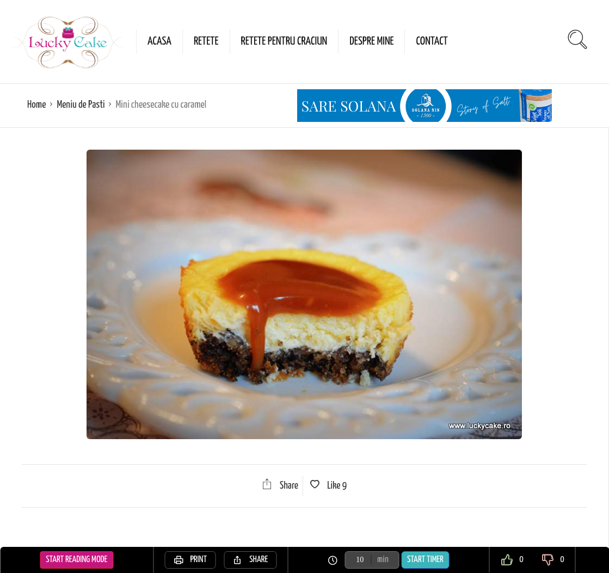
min (383, 559)
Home (36, 105)
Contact (431, 41)
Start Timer (425, 559)
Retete (206, 41)
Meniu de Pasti (80, 105)
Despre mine (371, 41)
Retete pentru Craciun (284, 41)
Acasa (159, 41)
